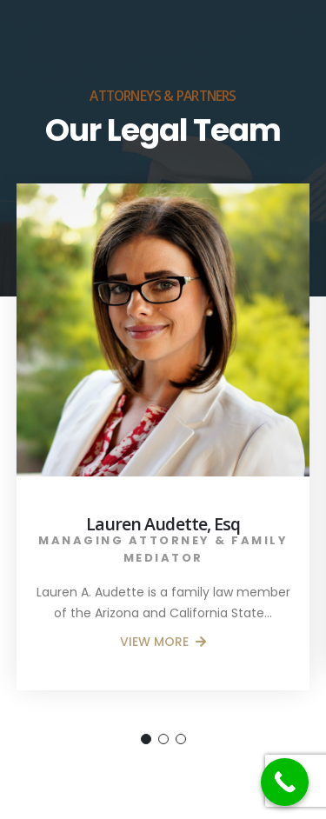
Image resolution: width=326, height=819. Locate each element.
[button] (146, 739)
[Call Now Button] (285, 782)
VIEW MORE (163, 641)
